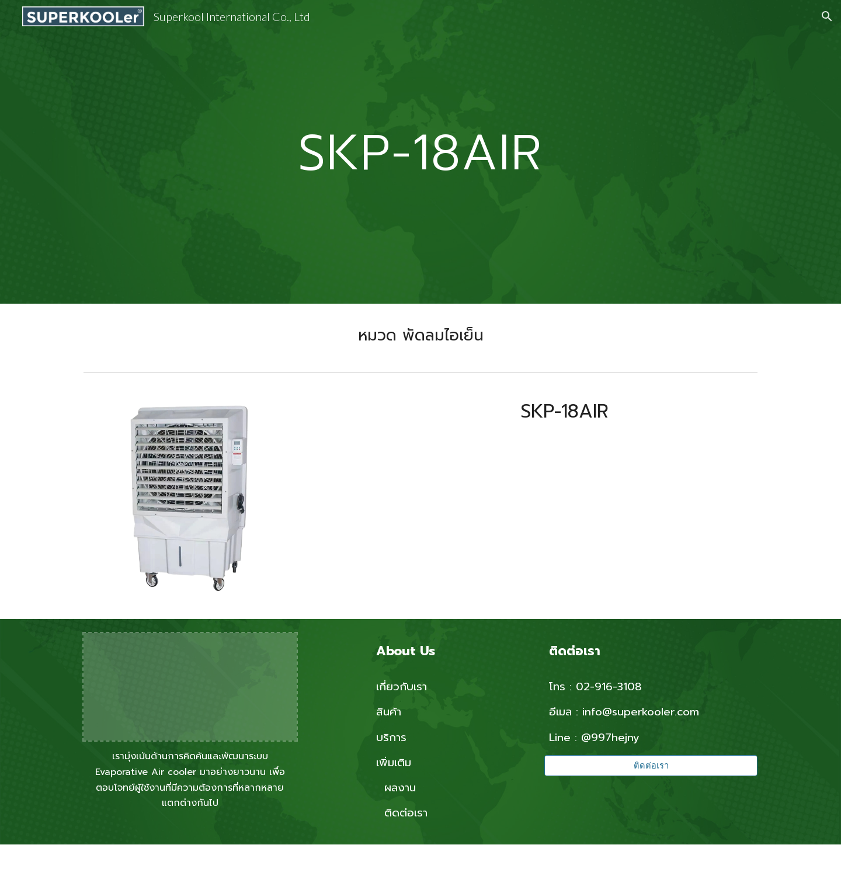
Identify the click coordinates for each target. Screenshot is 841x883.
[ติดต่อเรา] (651, 765)
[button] (827, 16)
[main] (420, 151)
